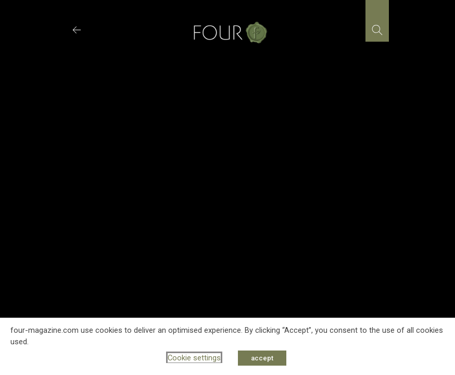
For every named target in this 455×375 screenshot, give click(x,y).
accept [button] (262, 358)
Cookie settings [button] (194, 357)
